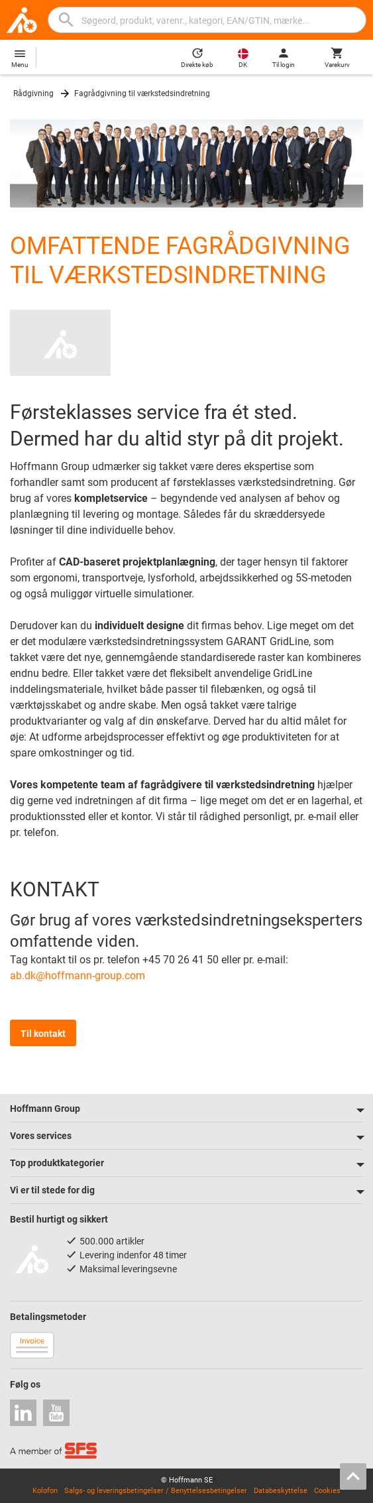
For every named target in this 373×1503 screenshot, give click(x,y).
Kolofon (45, 1490)
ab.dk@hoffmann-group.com (77, 975)
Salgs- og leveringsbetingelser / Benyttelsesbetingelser (155, 1490)
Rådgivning (33, 93)
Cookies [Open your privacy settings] (327, 1490)
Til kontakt (43, 1033)
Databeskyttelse (280, 1490)
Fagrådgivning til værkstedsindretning (142, 93)
